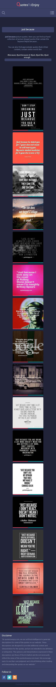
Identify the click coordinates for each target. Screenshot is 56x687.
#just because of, (24, 55)
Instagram (15, 677)
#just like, (40, 55)
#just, (33, 55)
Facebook (4, 677)
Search (3, 12)
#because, (12, 55)
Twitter (9, 677)
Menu (52, 12)
